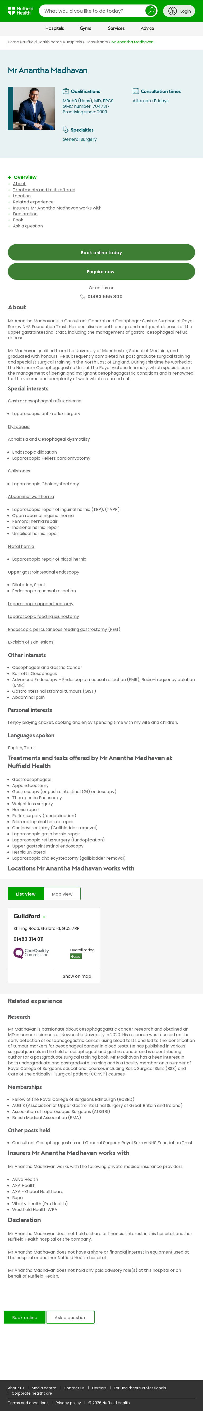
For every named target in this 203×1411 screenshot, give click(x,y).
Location (22, 196)
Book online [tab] (24, 1318)
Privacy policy (68, 1402)
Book (18, 220)
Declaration (25, 214)
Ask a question (28, 226)
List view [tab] (26, 894)
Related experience (33, 202)
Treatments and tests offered (44, 190)
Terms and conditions (28, 1402)
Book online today (101, 253)
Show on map (77, 976)
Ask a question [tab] (70, 1318)
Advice (147, 28)
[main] (101, 708)
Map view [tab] (62, 894)
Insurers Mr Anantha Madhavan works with (57, 208)
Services (116, 28)
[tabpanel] (101, 946)
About (19, 184)
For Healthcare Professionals (140, 1388)
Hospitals (54, 28)
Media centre (44, 1388)
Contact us (74, 1388)
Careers (99, 1388)
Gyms (85, 28)
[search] (98, 10)
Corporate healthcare (32, 1393)
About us (16, 1388)
